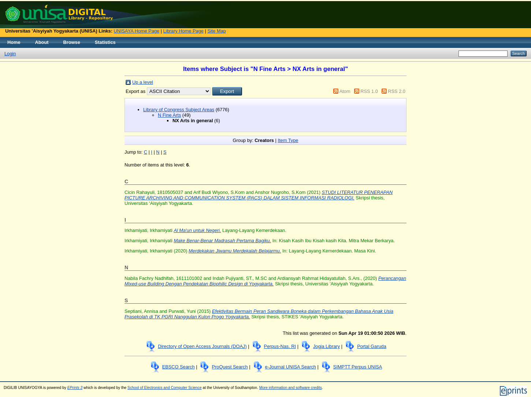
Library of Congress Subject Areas (178, 109)
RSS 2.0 (396, 91)
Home (14, 42)
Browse (71, 42)
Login (10, 53)
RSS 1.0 (369, 91)
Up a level (142, 82)
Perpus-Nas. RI (280, 346)
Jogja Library (326, 346)
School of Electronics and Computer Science (164, 388)
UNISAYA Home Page (137, 31)
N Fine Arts (169, 115)
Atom (344, 91)
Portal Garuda (371, 346)
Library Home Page (183, 31)
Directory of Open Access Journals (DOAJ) (202, 346)
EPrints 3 (75, 388)
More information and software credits (290, 388)
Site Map (216, 31)
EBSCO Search (178, 367)
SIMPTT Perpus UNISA (357, 367)
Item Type (288, 140)
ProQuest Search (230, 367)
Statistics (105, 42)
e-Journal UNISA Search (290, 367)
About (42, 42)
